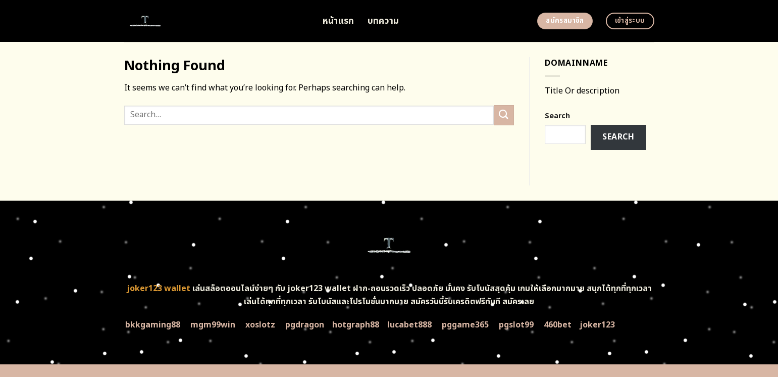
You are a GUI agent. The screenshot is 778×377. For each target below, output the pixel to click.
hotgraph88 (355, 325)
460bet (558, 325)
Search (557, 116)
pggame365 (465, 325)
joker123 (597, 325)
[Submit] (504, 115)
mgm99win (212, 325)
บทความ (383, 21)
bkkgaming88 (152, 325)
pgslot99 (516, 325)
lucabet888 (409, 325)
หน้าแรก (338, 21)
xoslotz (260, 325)
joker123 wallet (158, 288)
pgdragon (304, 325)
